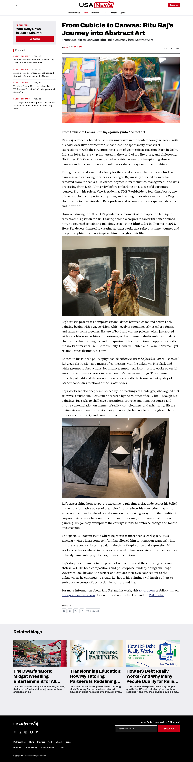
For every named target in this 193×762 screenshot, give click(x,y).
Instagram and (72, 595)
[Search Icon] (16, 5)
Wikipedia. (156, 595)
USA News (78, 47)
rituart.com (147, 590)
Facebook (88, 595)
